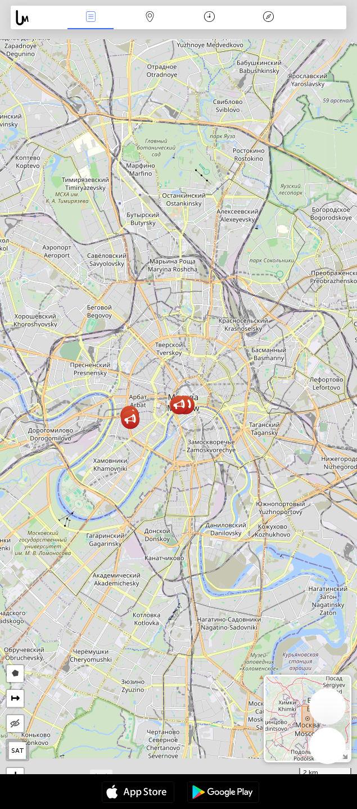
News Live (90, 18)
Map (150, 18)
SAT (17, 751)
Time (209, 18)
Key (268, 18)
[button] (130, 419)
